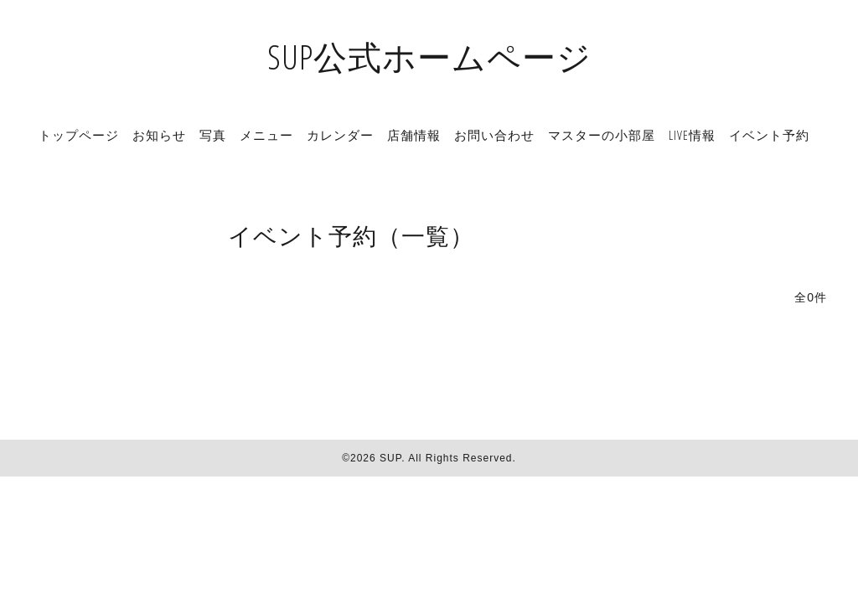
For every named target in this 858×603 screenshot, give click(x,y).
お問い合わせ (494, 134)
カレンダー (340, 134)
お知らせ (159, 134)
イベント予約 (769, 134)
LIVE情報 (692, 134)
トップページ (79, 134)
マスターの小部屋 (601, 134)
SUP (390, 458)
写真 (212, 134)
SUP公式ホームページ (429, 57)
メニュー (266, 134)
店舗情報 (414, 134)
